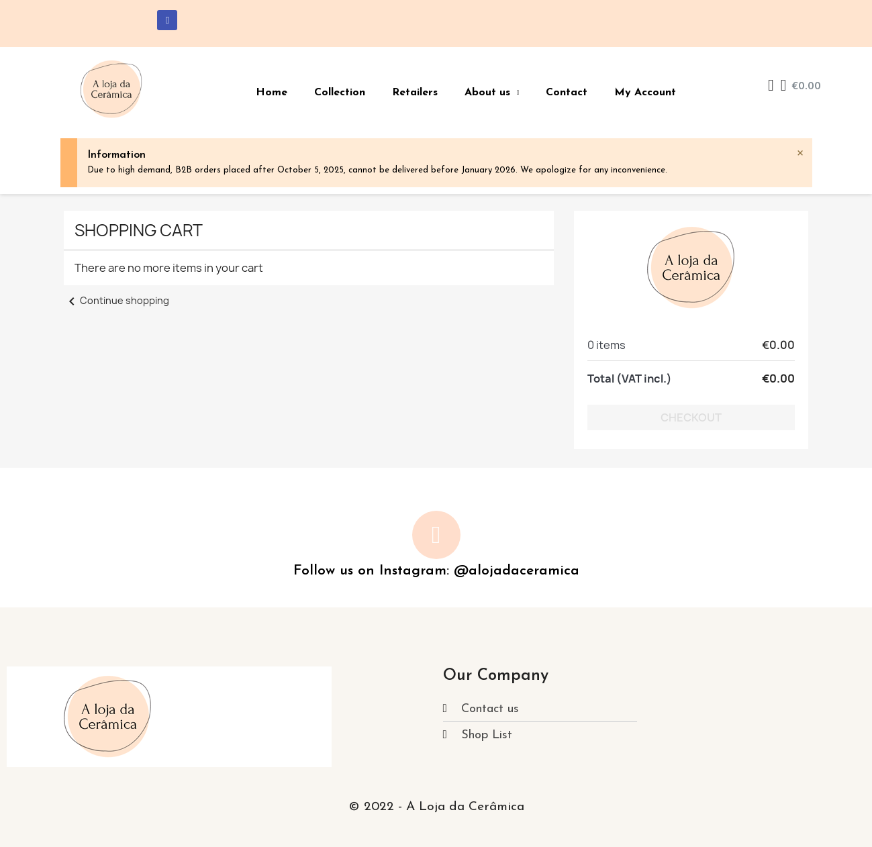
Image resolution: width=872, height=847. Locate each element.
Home (271, 92)
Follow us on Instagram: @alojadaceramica (436, 571)
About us (492, 93)
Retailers (415, 92)
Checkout (691, 417)
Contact (566, 92)
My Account (645, 92)
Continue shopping (116, 300)
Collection (339, 92)
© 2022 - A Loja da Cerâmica (436, 807)
